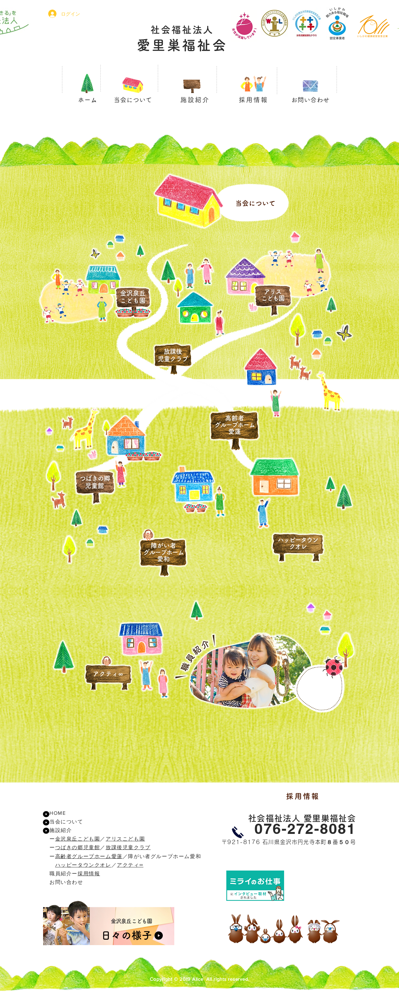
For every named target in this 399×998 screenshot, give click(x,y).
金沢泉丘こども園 (77, 839)
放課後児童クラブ (128, 847)
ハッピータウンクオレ (83, 865)
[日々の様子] (130, 935)
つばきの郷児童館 (77, 847)
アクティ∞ (130, 865)
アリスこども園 (125, 839)
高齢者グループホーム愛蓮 (89, 856)
